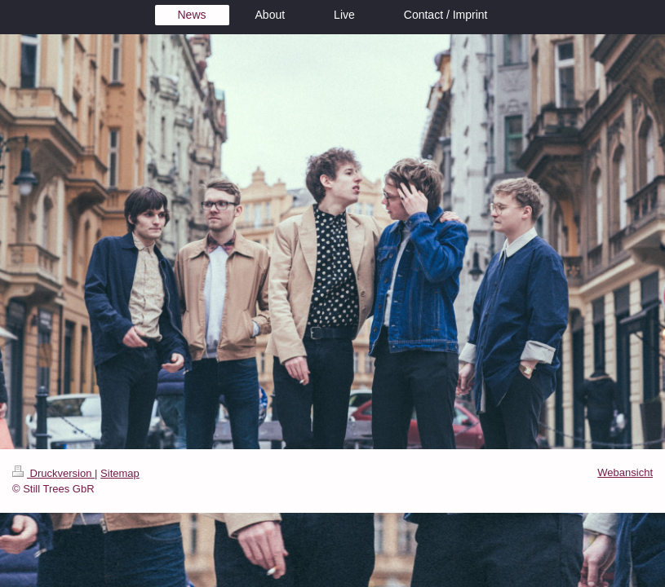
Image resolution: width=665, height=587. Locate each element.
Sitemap (120, 473)
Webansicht (625, 472)
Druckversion (53, 473)
